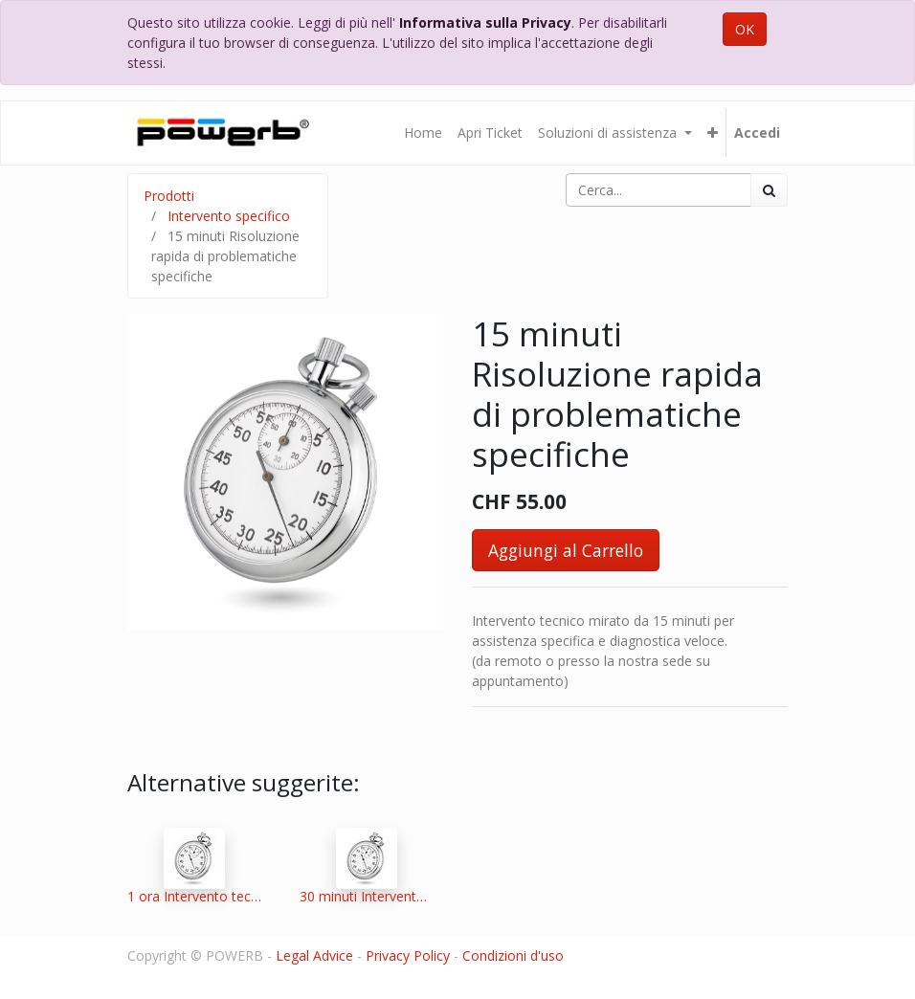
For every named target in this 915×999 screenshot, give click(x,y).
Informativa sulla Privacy (485, 22)
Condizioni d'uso (513, 955)
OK (744, 29)
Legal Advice (314, 955)
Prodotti (169, 196)
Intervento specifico (228, 216)
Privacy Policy (408, 955)
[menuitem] (423, 133)
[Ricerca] (769, 190)
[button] (712, 133)
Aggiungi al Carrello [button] (565, 550)
